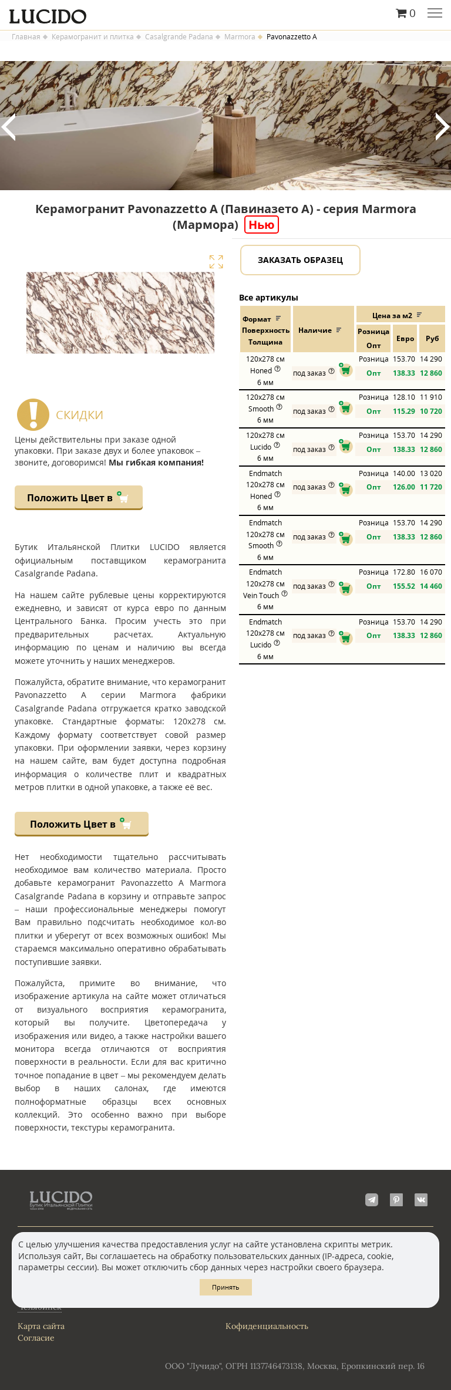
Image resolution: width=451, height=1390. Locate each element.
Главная (26, 37)
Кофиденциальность (267, 1326)
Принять (226, 1287)
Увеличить (216, 262)
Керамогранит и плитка (93, 37)
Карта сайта (41, 1326)
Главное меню (435, 14)
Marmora (239, 37)
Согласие (36, 1337)
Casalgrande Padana (179, 37)
